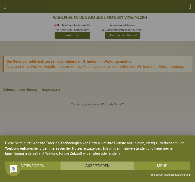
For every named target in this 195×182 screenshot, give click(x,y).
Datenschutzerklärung (177, 174)
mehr (162, 166)
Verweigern (32, 166)
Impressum (157, 174)
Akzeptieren (97, 166)
